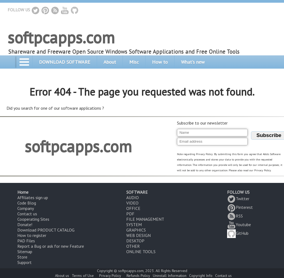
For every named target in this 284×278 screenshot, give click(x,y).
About (110, 62)
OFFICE (133, 208)
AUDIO (132, 197)
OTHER (133, 246)
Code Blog (26, 203)
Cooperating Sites (33, 219)
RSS (235, 216)
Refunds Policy (138, 275)
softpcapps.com (61, 37)
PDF (130, 213)
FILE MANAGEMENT (145, 219)
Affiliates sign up (32, 197)
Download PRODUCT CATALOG (46, 230)
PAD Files (26, 240)
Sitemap (24, 251)
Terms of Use (83, 275)
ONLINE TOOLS (141, 251)
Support (24, 262)
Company (25, 208)
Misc (134, 62)
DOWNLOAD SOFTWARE (64, 62)
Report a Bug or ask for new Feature (50, 246)
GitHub (237, 233)
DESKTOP (135, 240)
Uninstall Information (169, 275)
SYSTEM (134, 224)
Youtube (239, 224)
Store (22, 257)
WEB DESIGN (138, 235)
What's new (193, 62)
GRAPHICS (136, 230)
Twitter (238, 198)
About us (62, 275)
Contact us (27, 213)
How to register (31, 235)
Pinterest (240, 207)
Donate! (24, 224)
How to (160, 62)
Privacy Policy (110, 275)
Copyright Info (200, 275)
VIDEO (132, 203)
